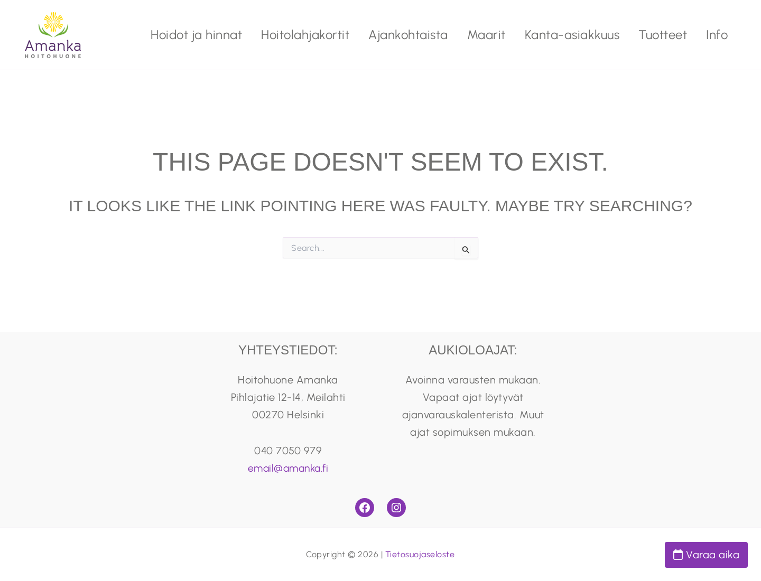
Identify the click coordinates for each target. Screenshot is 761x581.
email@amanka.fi (288, 468)
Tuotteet (662, 34)
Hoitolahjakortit (305, 34)
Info (717, 34)
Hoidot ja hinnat (196, 34)
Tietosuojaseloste (420, 554)
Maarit (486, 34)
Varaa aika (706, 554)
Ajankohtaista (408, 34)
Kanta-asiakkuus (572, 34)
